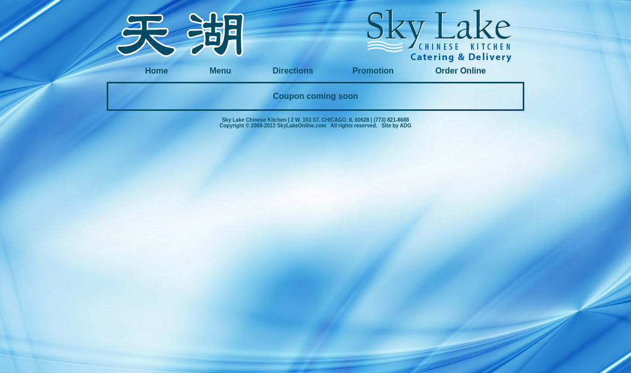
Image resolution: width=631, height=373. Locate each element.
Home (157, 70)
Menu (222, 70)
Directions (293, 70)
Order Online (460, 70)
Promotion (374, 70)
